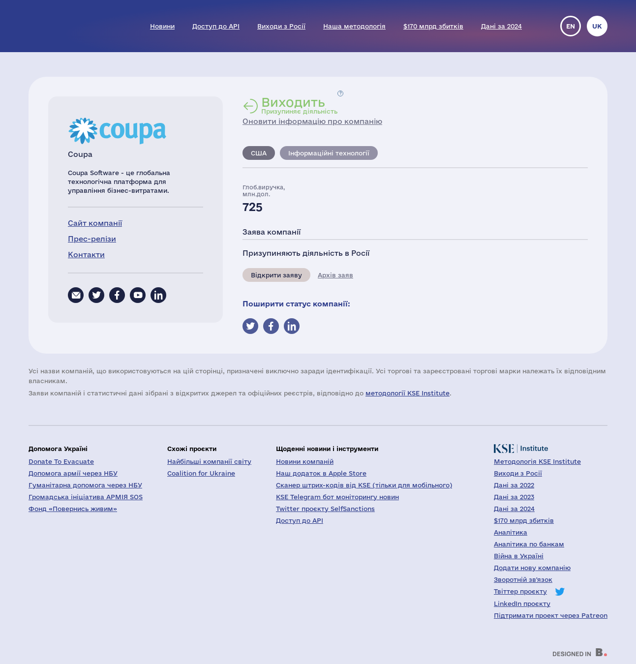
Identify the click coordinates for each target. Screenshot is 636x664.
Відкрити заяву (276, 275)
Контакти (86, 254)
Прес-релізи (92, 239)
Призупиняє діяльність (299, 105)
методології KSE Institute (407, 393)
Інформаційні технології (328, 153)
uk (597, 26)
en (570, 26)
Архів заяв (335, 275)
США (259, 153)
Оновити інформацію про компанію (312, 121)
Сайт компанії (95, 223)
